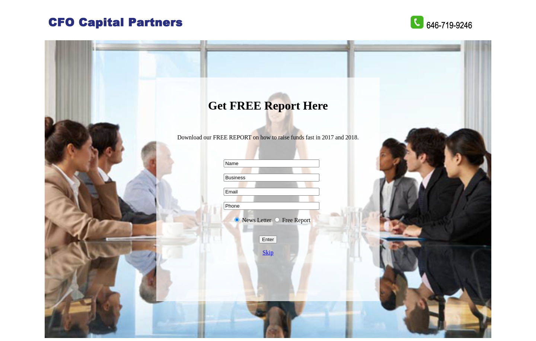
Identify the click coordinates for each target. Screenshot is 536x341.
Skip (267, 252)
